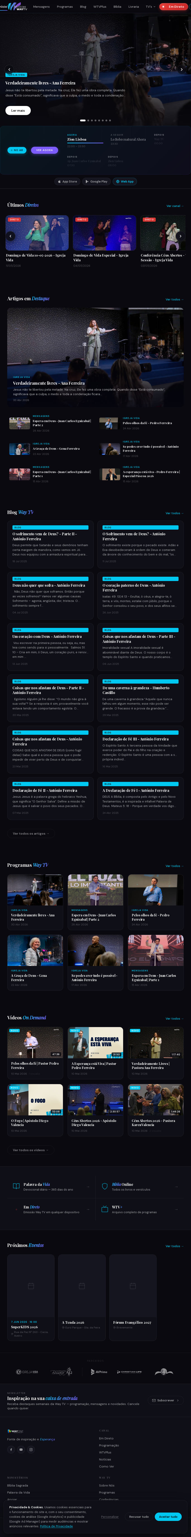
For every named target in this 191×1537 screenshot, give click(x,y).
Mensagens (41, 7)
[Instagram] (31, 1449)
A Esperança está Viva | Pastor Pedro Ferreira (94, 1065)
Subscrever (165, 1400)
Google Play (96, 181)
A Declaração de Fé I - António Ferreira (136, 790)
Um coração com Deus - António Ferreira (47, 636)
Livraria (134, 7)
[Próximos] (181, 236)
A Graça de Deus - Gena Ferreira (56, 448)
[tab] (83, 120)
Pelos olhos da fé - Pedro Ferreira (147, 423)
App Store (67, 181)
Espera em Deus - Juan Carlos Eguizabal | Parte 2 (94, 917)
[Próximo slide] (181, 69)
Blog (83, 7)
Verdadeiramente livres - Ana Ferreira (40, 83)
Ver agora (44, 150)
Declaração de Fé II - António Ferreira (44, 790)
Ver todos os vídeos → (31, 1150)
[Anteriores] (10, 236)
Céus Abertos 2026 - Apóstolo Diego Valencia (94, 1122)
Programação (109, 1445)
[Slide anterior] (9, 69)
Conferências (109, 1499)
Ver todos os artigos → (31, 833)
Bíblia (117, 7)
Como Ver (106, 1466)
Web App (125, 181)
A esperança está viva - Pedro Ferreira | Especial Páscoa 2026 (151, 474)
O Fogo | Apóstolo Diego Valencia (29, 1122)
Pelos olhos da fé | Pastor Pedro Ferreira (35, 1065)
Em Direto (175, 7)
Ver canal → (175, 206)
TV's (151, 7)
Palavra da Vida (18, 1492)
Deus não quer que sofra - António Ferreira (48, 585)
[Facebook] (11, 1449)
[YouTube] (21, 1449)
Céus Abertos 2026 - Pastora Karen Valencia (153, 1122)
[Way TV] (49, 1431)
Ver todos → (175, 299)
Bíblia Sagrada (17, 1485)
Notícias (20, 7)
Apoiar (12, 1499)
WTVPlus (99, 7)
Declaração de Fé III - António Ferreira (136, 739)
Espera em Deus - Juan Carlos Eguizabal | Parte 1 (154, 977)
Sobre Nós (107, 1485)
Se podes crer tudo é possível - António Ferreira (95, 977)
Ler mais (18, 110)
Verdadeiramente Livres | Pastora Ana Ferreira (151, 1065)
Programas (65, 7)
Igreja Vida (21, 377)
